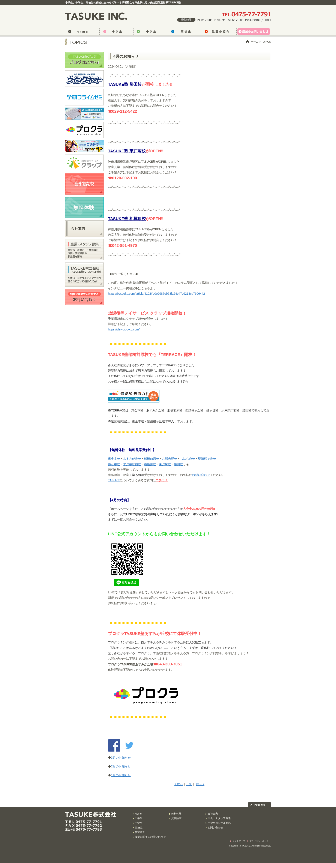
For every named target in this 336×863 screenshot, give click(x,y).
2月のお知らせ (121, 766)
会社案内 (213, 813)
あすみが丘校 (132, 458)
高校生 (185, 32)
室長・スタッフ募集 (219, 818)
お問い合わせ (201, 475)
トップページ (82, 32)
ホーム (254, 41)
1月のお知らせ (121, 775)
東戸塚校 (165, 464)
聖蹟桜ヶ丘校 (207, 458)
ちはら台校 (187, 458)
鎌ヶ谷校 (114, 464)
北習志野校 (169, 458)
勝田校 (178, 464)
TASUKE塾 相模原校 (127, 218)
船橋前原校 (151, 458)
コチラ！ (162, 480)
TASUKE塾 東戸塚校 (127, 151)
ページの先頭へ (259, 804)
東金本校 (114, 458)
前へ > (200, 784)
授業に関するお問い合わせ (150, 836)
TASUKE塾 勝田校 (125, 84)
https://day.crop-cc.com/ (124, 329)
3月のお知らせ (121, 757)
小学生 (116, 32)
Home (138, 813)
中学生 (151, 32)
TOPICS (266, 41)
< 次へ (178, 784)
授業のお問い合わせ (253, 32)
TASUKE (114, 480)
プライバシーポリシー (260, 841)
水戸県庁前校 (132, 464)
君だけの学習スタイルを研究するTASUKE (97, 16)
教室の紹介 (219, 32)
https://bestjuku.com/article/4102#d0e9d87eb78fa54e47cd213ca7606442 (156, 293)
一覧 (189, 784)
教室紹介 (140, 832)
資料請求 (176, 818)
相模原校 (150, 464)
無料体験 (176, 813)
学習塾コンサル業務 (219, 822)
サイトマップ (238, 841)
